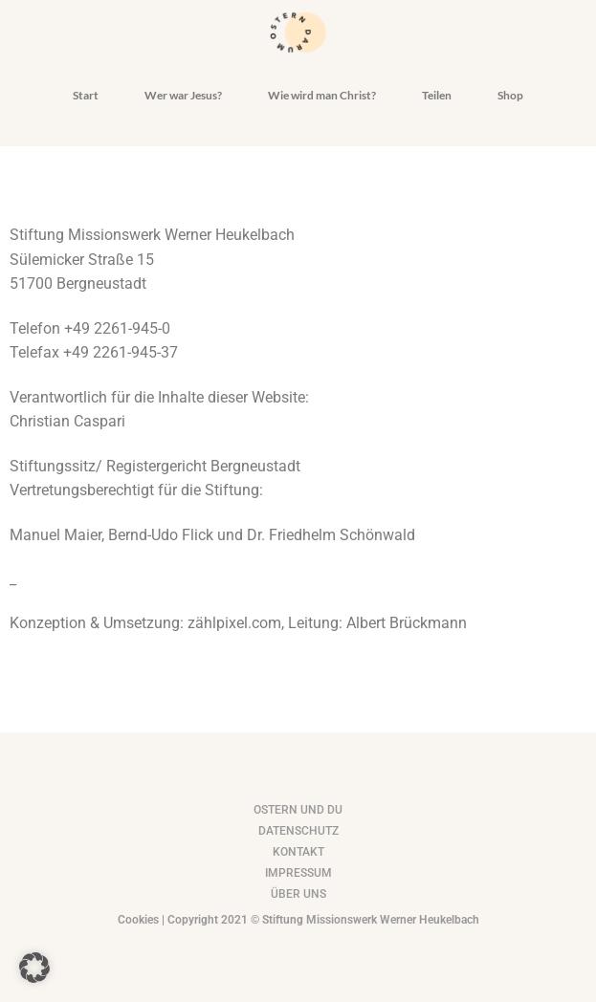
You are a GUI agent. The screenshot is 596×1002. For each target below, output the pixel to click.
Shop (510, 95)
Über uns (298, 894)
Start (86, 95)
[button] (34, 967)
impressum (298, 873)
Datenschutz (298, 831)
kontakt (298, 852)
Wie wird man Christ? (322, 95)
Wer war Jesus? (183, 95)
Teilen (437, 95)
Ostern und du (298, 810)
